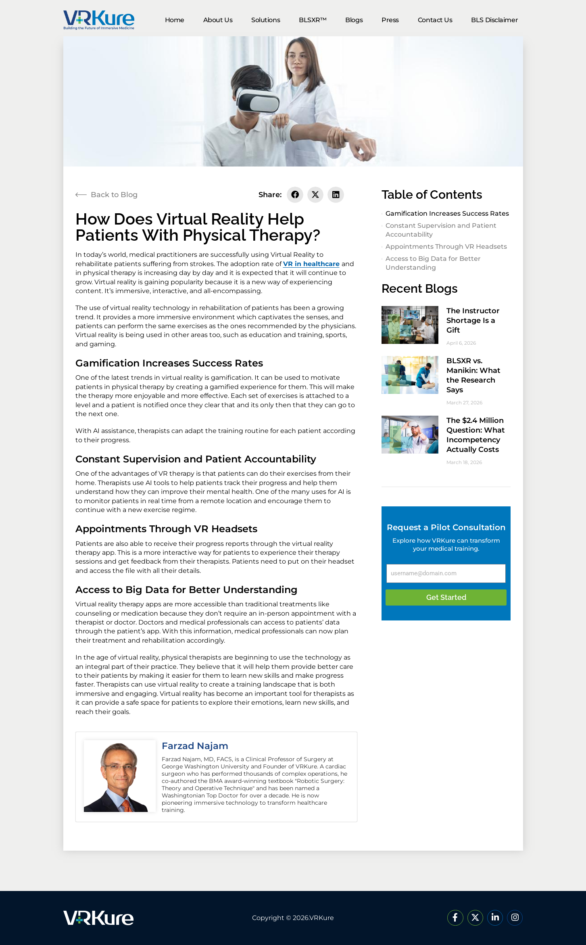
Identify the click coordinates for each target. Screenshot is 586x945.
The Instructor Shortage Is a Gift (473, 320)
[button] (295, 195)
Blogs (354, 20)
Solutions (265, 20)
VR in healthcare (311, 264)
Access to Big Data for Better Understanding (433, 263)
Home (174, 20)
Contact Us (435, 20)
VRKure (321, 918)
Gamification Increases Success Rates (447, 213)
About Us (217, 20)
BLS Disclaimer (494, 20)
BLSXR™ (312, 20)
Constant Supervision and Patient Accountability (441, 230)
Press (390, 20)
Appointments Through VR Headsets (446, 246)
